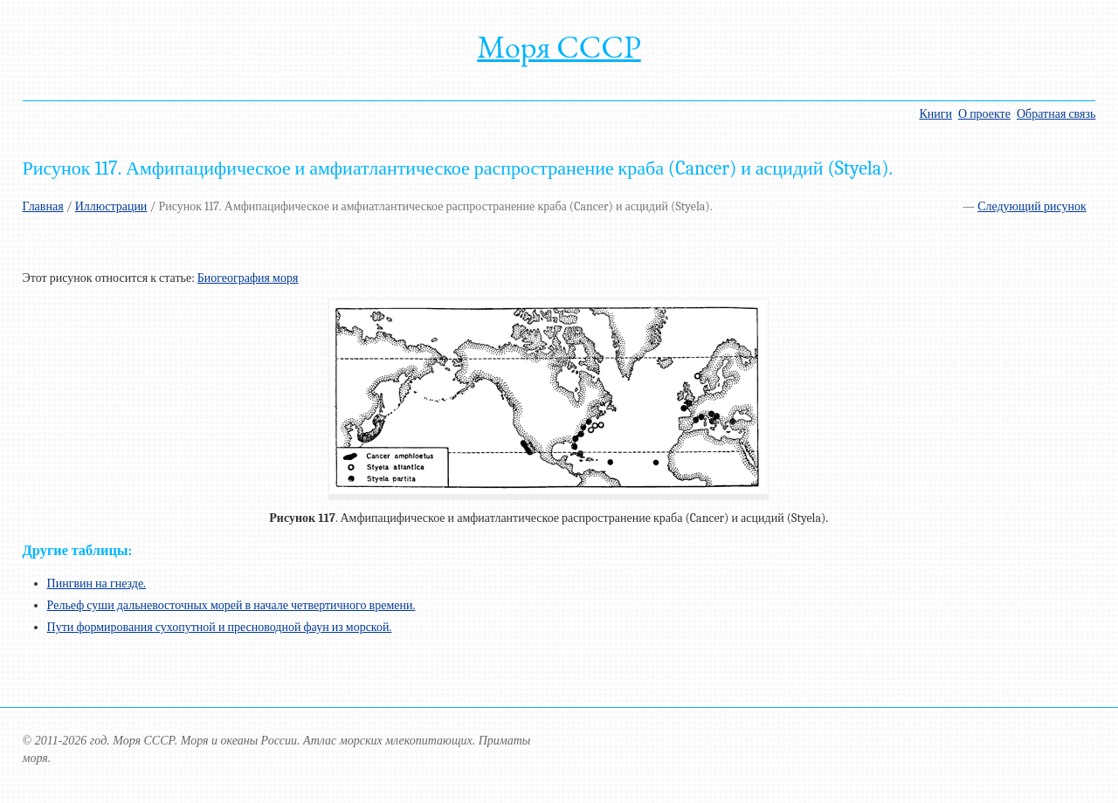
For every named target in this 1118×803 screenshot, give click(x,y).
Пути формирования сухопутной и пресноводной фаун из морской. (219, 627)
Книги (935, 113)
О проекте (984, 113)
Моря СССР (559, 46)
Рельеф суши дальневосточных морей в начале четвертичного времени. (231, 605)
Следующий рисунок (1032, 206)
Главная (43, 206)
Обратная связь (1056, 113)
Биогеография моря (248, 278)
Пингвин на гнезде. (96, 583)
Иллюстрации (111, 206)
